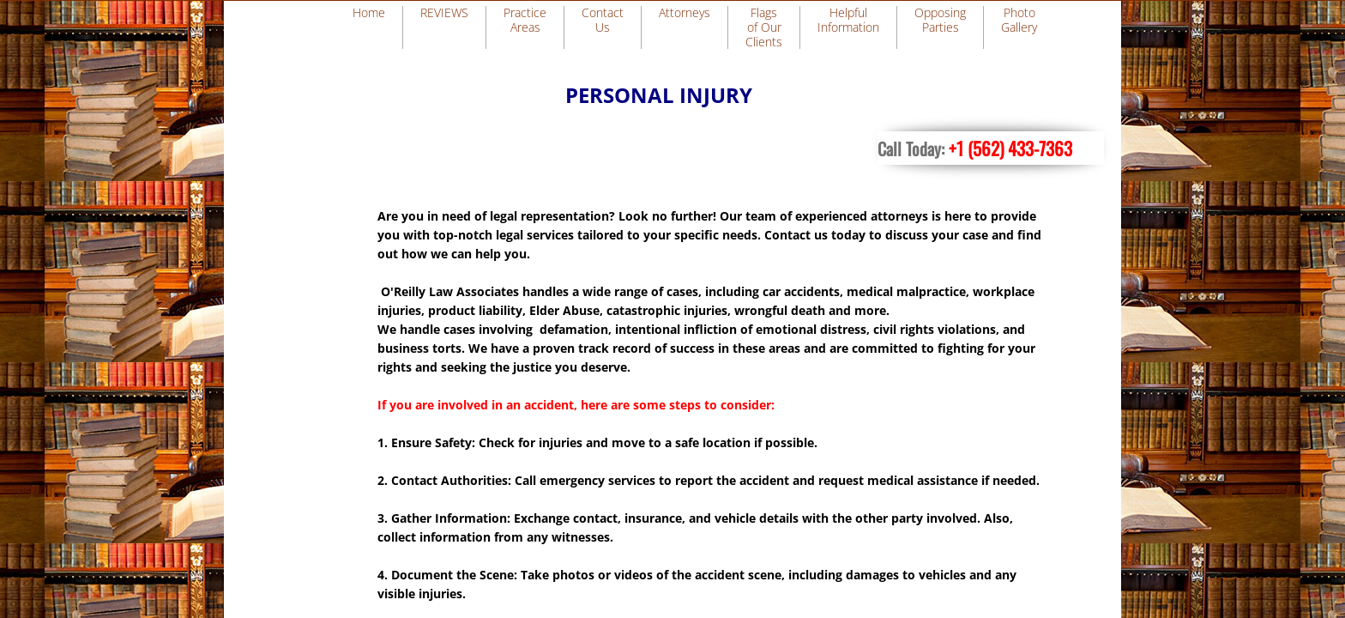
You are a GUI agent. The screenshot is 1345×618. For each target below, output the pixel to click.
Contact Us (603, 19)
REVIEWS (444, 12)
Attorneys (684, 12)
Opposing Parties (940, 19)
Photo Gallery (1019, 19)
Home (369, 12)
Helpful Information (848, 19)
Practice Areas (525, 19)
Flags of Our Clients (763, 27)
